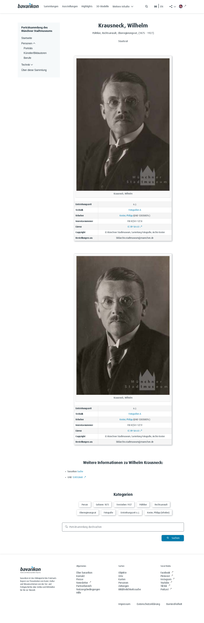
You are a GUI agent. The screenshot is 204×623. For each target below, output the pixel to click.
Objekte (122, 572)
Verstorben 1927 (124, 504)
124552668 (79, 477)
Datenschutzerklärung (148, 604)
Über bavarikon (84, 572)
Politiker (143, 504)
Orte (120, 576)
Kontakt (80, 576)
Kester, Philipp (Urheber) (158, 512)
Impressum (124, 604)
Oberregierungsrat (87, 512)
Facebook (167, 573)
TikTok (165, 586)
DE (155, 6)
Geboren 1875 (102, 504)
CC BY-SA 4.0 (135, 227)
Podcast (166, 589)
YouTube (166, 583)
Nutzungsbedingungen (88, 589)
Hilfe (78, 592)
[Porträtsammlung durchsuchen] (123, 527)
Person (85, 504)
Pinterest (167, 576)
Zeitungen (123, 586)
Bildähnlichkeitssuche (129, 589)
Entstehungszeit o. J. (130, 512)
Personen (123, 583)
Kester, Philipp (126, 215)
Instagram (167, 579)
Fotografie (108, 512)
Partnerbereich (84, 586)
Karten (122, 579)
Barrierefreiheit (174, 604)
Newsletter (83, 583)
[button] (123, 6)
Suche (80, 471)
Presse (79, 579)
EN (161, 6)
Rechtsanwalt (161, 504)
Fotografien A (135, 210)
